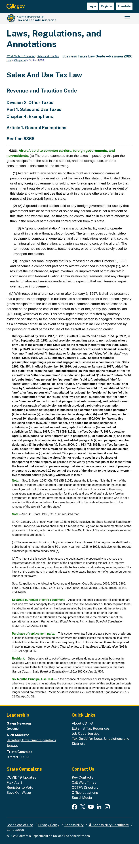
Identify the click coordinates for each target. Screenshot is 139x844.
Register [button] (106, 6)
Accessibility (74, 825)
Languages (15, 830)
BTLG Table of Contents (21, 56)
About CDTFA (82, 723)
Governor (13, 728)
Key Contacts (82, 777)
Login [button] (92, 6)
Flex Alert (14, 782)
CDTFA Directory (85, 787)
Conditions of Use (20, 825)
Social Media (82, 798)
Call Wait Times (84, 782)
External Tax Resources (91, 728)
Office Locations (85, 792)
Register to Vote (20, 787)
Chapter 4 (20, 60)
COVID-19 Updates (21, 777)
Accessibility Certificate (109, 825)
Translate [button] (124, 6)
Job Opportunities (86, 733)
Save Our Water (19, 792)
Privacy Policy (48, 825)
